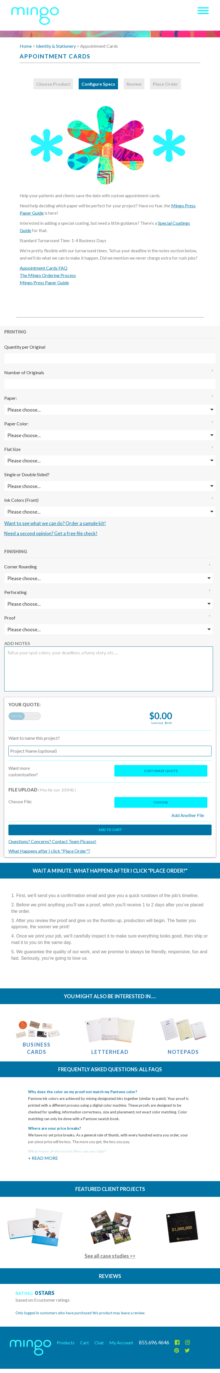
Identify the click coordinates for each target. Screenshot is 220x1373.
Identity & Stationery (56, 46)
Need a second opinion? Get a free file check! (50, 533)
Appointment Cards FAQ (43, 268)
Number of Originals (24, 372)
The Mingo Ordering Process (48, 275)
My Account (121, 1342)
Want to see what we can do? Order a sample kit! (55, 523)
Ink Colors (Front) (21, 500)
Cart (84, 1342)
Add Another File (187, 815)
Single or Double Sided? (26, 474)
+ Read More (43, 1158)
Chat (99, 1342)
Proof (9, 617)
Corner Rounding (20, 566)
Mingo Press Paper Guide (44, 282)
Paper (10, 398)
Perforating (15, 592)
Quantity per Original (24, 347)
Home (26, 46)
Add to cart (109, 830)
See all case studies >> (110, 1256)
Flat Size (12, 449)
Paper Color (16, 423)
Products (65, 1342)
